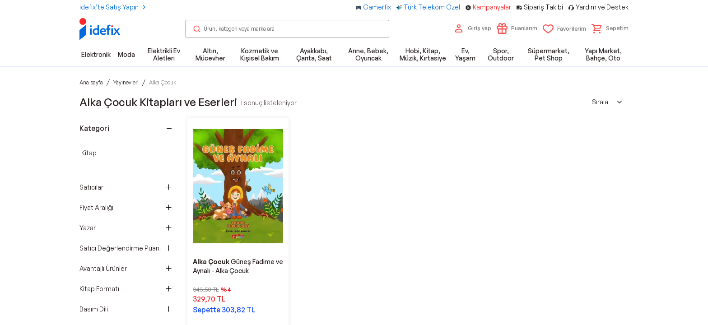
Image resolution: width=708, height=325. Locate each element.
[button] (610, 28)
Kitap (89, 153)
